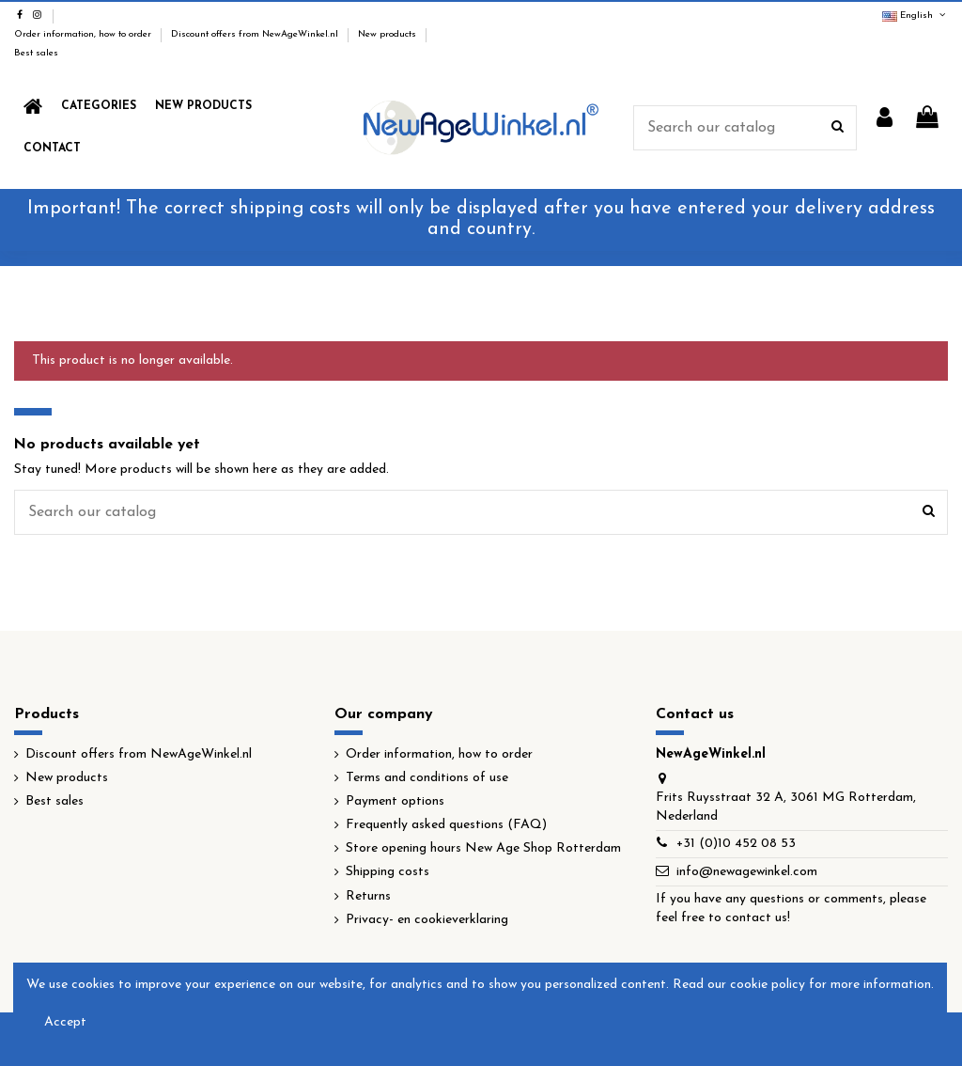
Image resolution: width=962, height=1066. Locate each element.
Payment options (395, 801)
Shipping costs (387, 872)
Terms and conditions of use (427, 778)
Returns (368, 896)
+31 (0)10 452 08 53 (736, 844)
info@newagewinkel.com (746, 872)
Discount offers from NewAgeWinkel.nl (256, 34)
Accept (65, 1022)
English (915, 15)
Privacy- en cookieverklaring (427, 920)
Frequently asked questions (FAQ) (446, 825)
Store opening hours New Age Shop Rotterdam (483, 848)
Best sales (36, 53)
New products (388, 34)
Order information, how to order (84, 34)
